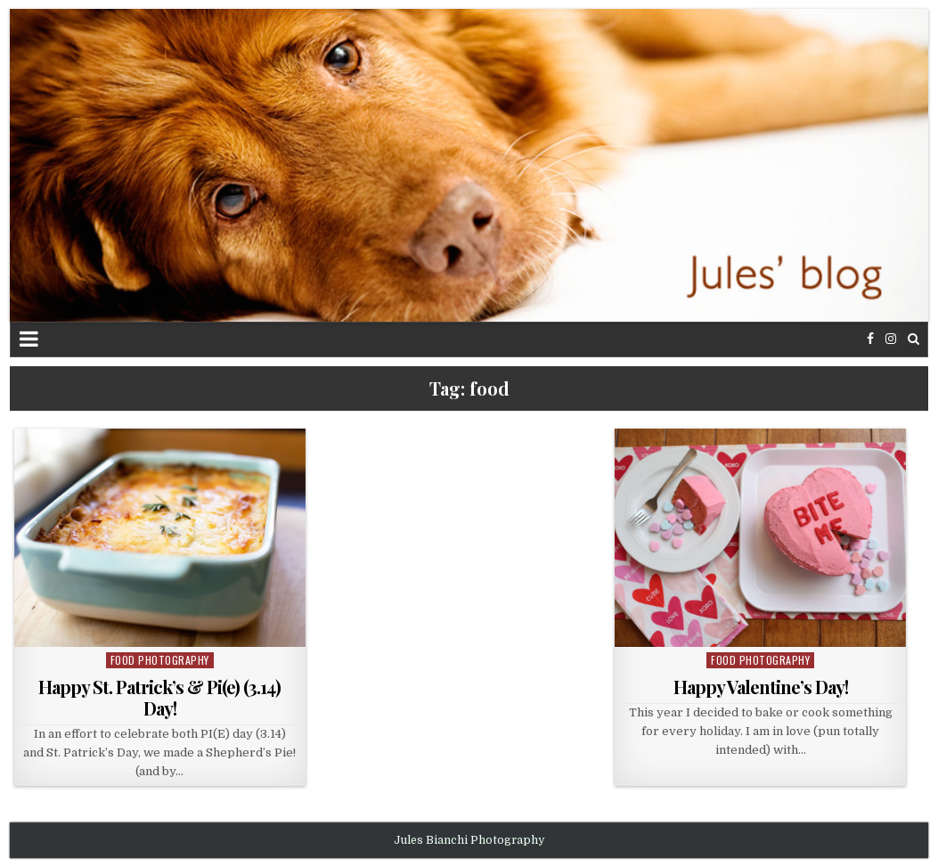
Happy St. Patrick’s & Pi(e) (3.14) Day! (159, 697)
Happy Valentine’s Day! (760, 687)
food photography (159, 659)
